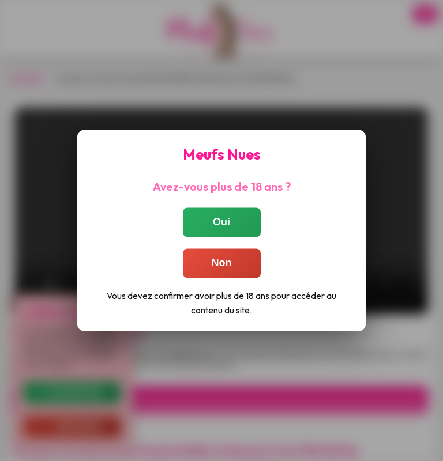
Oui (221, 222)
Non (222, 263)
